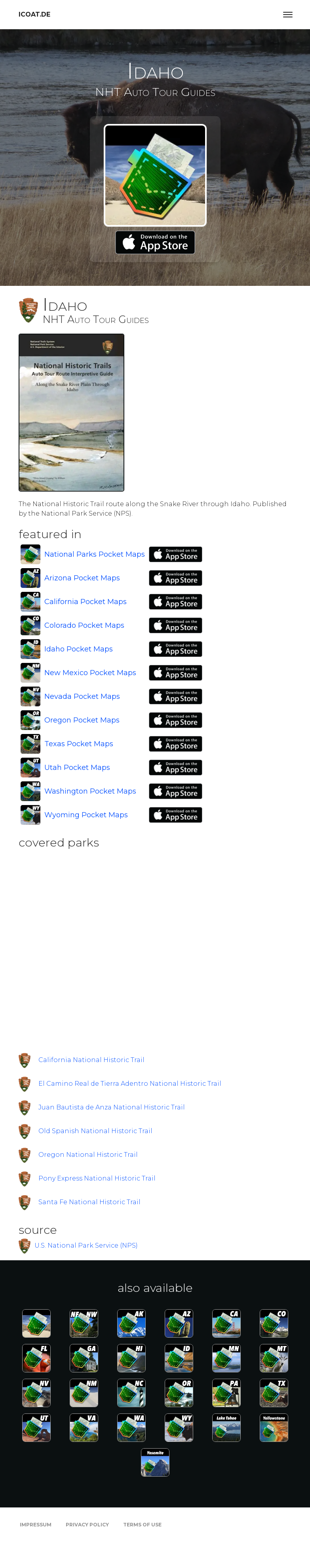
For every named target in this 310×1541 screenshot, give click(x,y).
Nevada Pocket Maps (82, 696)
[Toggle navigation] (288, 14)
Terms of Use (142, 1525)
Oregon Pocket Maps (82, 720)
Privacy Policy (87, 1525)
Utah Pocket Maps (77, 767)
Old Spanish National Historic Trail (95, 1131)
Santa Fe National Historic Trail (89, 1202)
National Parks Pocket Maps (94, 554)
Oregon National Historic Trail (88, 1154)
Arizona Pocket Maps (82, 578)
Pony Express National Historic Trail (97, 1178)
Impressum (35, 1525)
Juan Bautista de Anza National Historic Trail (111, 1107)
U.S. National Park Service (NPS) (86, 1245)
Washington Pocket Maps (90, 791)
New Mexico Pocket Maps (90, 672)
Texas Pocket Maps (78, 744)
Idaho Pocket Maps (78, 649)
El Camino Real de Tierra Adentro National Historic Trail (129, 1083)
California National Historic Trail (91, 1060)
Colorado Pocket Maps (84, 625)
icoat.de (34, 14)
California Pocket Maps (85, 601)
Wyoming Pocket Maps (86, 815)
